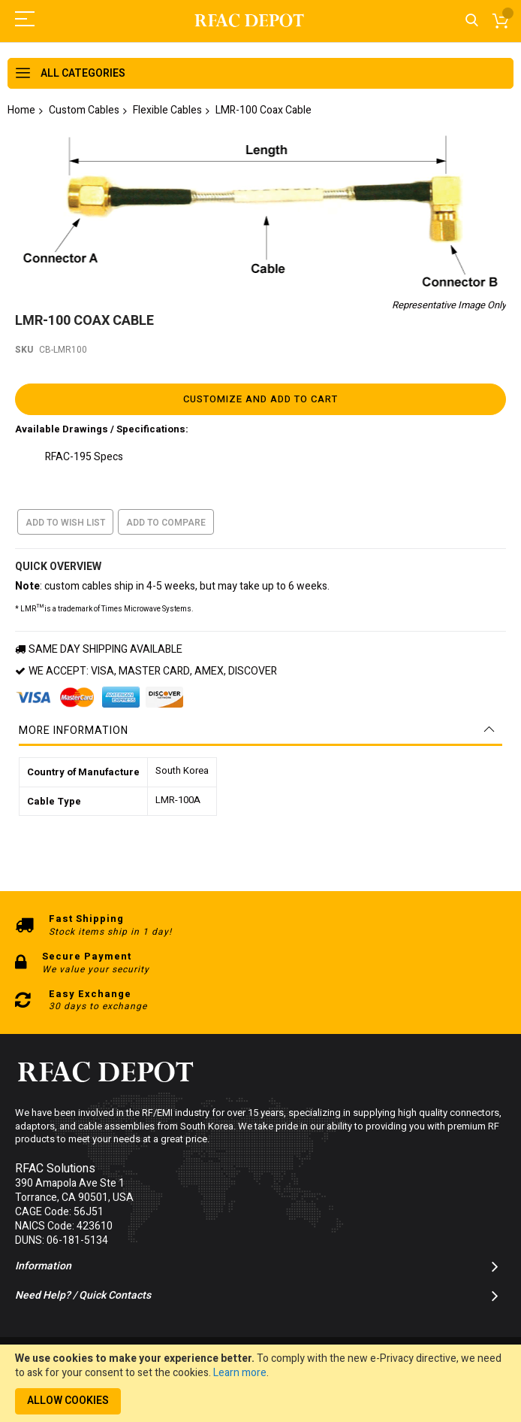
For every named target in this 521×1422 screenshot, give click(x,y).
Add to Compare (166, 517)
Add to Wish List (65, 517)
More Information (73, 725)
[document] (260, 1383)
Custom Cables (84, 110)
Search (472, 21)
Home (21, 110)
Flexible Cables (167, 110)
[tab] (260, 726)
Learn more (240, 1373)
